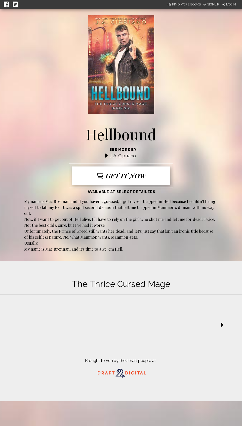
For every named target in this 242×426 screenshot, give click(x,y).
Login (229, 4)
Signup (211, 4)
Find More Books (184, 4)
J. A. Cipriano (123, 155)
